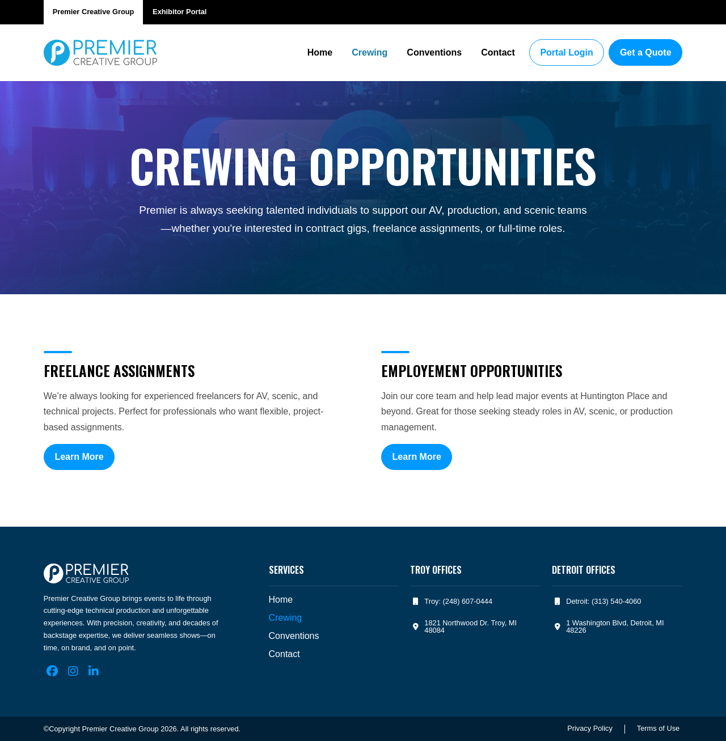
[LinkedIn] (94, 671)
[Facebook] (52, 671)
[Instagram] (73, 671)
